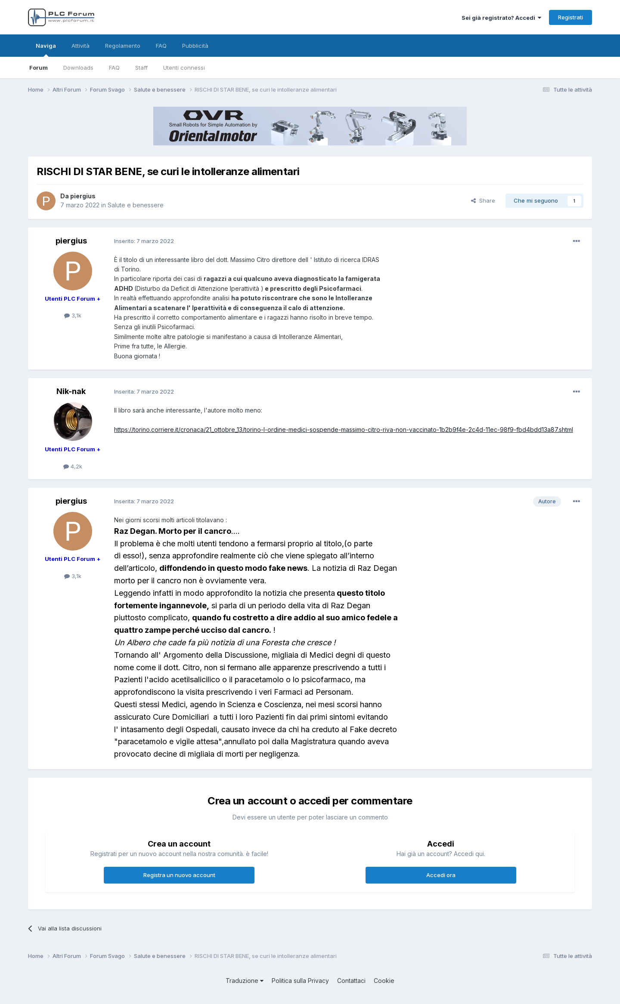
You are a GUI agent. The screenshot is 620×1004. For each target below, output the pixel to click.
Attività (80, 45)
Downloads (78, 67)
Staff (141, 67)
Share (483, 200)
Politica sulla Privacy (300, 980)
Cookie (384, 980)
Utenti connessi (184, 67)
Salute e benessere (136, 205)
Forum (38, 67)
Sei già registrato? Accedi (501, 17)
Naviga (46, 49)
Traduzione (245, 980)
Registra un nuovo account (179, 875)
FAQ (114, 67)
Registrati (570, 17)
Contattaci (351, 980)
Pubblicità (195, 45)
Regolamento (122, 45)
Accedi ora (441, 875)
